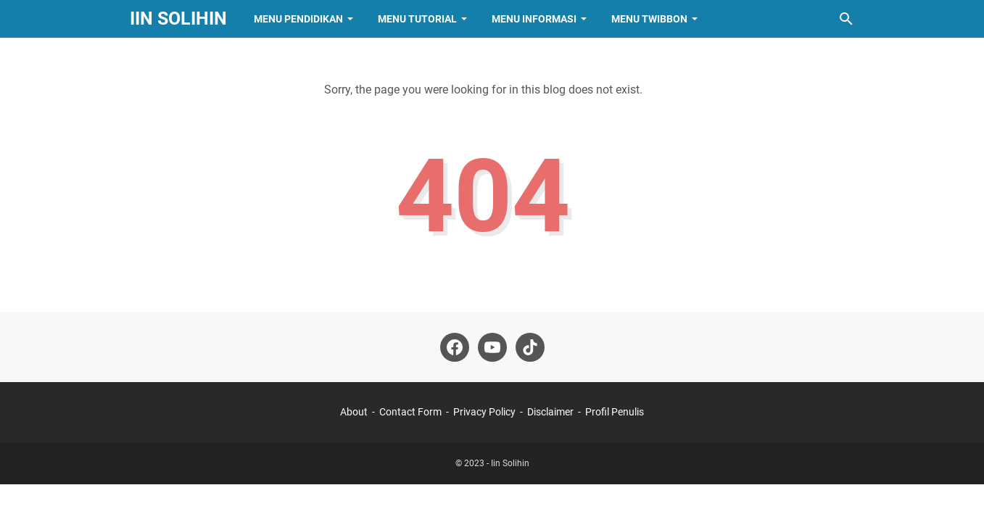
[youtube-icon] (492, 347)
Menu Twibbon (649, 19)
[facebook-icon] (454, 347)
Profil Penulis (614, 412)
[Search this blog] (846, 19)
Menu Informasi (534, 19)
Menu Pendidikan (298, 19)
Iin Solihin (178, 18)
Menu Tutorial (417, 19)
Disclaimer (550, 412)
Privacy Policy (484, 412)
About (354, 412)
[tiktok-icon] (530, 347)
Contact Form (410, 412)
